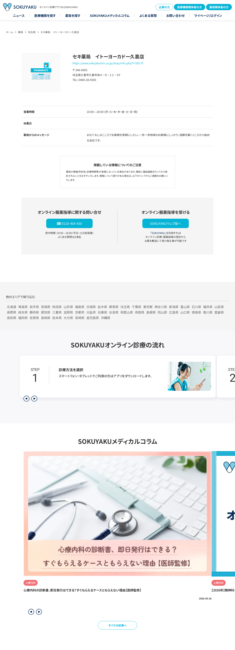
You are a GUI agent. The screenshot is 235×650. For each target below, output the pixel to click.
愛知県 (45, 312)
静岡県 (34, 312)
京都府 (79, 312)
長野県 (11, 312)
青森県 (23, 306)
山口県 (185, 312)
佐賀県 (34, 317)
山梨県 (219, 306)
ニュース (19, 15)
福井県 (207, 306)
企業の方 (164, 7)
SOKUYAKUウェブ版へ (165, 223)
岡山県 (162, 312)
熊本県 (57, 317)
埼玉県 (32, 32)
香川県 (207, 312)
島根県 (151, 312)
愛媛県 (219, 312)
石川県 (196, 306)
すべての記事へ (117, 625)
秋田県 (57, 306)
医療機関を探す (45, 15)
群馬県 (113, 306)
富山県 (185, 306)
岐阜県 (23, 312)
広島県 (173, 312)
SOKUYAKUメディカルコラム (110, 15)
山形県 (68, 306)
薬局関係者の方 (219, 7)
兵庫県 (102, 312)
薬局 (20, 32)
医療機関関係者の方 (189, 7)
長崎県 (45, 317)
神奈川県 (161, 306)
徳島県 (196, 312)
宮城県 (45, 306)
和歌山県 (126, 312)
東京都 (148, 306)
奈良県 (113, 312)
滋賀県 (68, 312)
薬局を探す (72, 15)
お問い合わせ (175, 15)
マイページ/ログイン (208, 15)
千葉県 (136, 306)
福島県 (79, 306)
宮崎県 (79, 317)
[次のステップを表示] (34, 399)
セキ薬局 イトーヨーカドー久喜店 (60, 32)
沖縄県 (105, 317)
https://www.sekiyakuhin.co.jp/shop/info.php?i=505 (106, 63)
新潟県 (173, 306)
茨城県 (91, 306)
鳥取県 (139, 312)
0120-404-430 (72, 223)
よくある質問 (148, 15)
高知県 (11, 317)
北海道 (11, 306)
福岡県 (23, 317)
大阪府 (91, 312)
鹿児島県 (92, 317)
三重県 (57, 312)
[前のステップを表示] (26, 399)
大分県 (68, 317)
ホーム (9, 32)
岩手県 (34, 306)
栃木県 (102, 306)
